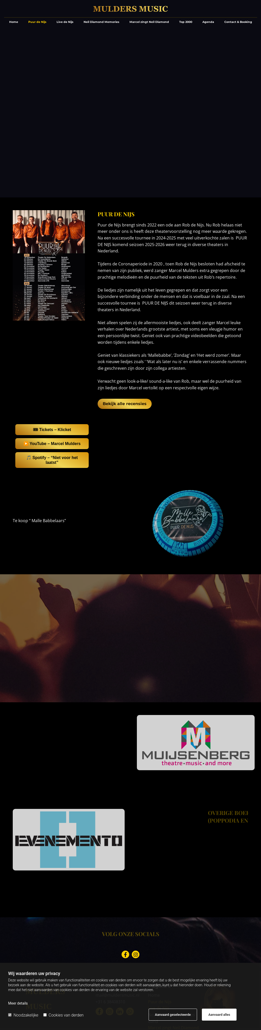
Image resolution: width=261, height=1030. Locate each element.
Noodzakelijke (23, 1015)
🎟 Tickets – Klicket (52, 429)
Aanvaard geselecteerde (173, 1015)
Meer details (18, 1003)
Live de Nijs (65, 22)
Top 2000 (185, 22)
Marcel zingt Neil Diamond (149, 22)
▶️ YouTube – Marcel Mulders (52, 443)
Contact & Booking (238, 22)
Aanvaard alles (219, 1015)
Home (13, 22)
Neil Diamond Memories (101, 22)
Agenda (208, 22)
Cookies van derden (63, 1015)
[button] (125, 404)
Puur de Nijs (37, 22)
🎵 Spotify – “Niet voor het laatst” (52, 460)
